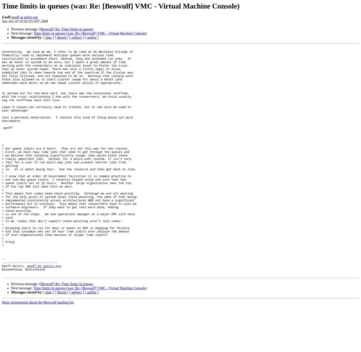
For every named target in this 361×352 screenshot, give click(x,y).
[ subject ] (76, 37)
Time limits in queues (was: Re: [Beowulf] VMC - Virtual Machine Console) (90, 33)
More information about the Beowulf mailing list (38, 348)
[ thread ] (61, 37)
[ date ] (49, 37)
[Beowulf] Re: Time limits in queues (66, 29)
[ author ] (92, 37)
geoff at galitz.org (25, 17)
